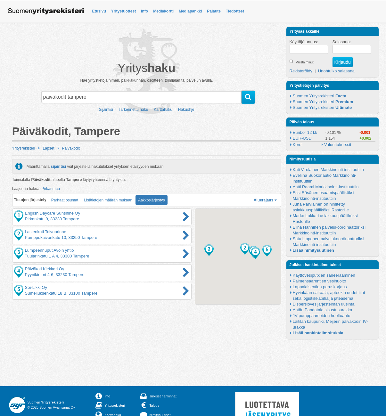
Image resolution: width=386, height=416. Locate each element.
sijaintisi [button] (58, 166)
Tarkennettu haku (133, 109)
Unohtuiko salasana (336, 71)
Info (144, 11)
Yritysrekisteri (23, 148)
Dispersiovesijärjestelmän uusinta (324, 304)
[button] (245, 249)
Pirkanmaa (51, 188)
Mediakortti (163, 11)
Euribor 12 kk (305, 132)
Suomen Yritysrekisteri (319, 96)
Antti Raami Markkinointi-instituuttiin (326, 186)
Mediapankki (190, 11)
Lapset (48, 148)
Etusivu (99, 11)
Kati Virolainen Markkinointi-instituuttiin (328, 169)
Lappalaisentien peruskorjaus (320, 286)
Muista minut (304, 62)
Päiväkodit (71, 148)
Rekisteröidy (301, 71)
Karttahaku (163, 109)
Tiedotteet (235, 11)
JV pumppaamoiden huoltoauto (321, 315)
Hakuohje (186, 109)
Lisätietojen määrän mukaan (108, 200)
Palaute (214, 11)
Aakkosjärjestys (151, 200)
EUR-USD (302, 138)
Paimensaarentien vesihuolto (319, 281)
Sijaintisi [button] (106, 109)
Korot (298, 144)
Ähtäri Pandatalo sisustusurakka (322, 309)
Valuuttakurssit (337, 144)
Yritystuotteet (123, 11)
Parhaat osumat (64, 200)
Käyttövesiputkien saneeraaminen (324, 275)
